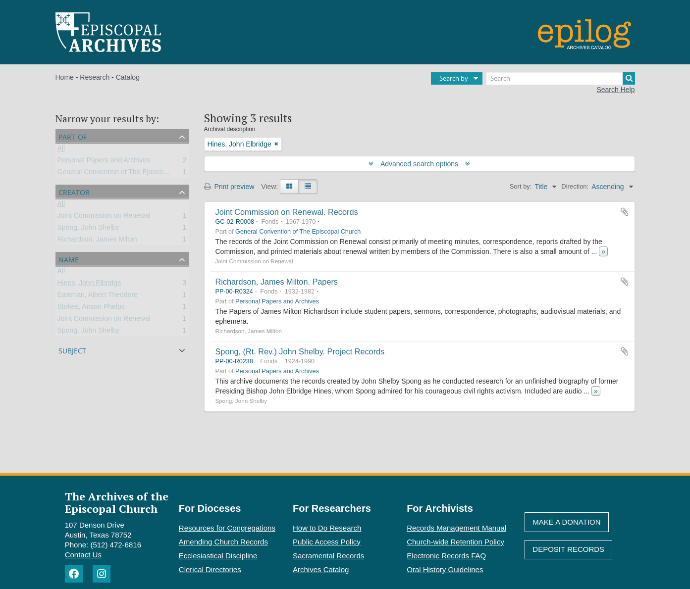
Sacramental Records (328, 555)
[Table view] (308, 186)
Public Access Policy (327, 542)
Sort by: (521, 186)
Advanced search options (419, 164)
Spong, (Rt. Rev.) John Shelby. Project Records (300, 351)
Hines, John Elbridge (89, 285)
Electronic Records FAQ (446, 555)
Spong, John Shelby (88, 229)
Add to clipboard (625, 212)
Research (94, 77)
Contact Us (83, 554)
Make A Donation (566, 522)
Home (64, 77)
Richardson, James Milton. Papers (276, 281)
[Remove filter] (276, 144)
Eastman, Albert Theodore (97, 296)
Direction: (574, 186)
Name (68, 258)
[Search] (560, 78)
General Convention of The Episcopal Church (127, 174)
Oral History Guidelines (445, 569)
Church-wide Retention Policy (455, 542)
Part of (72, 136)
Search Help (615, 90)
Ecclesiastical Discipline (218, 555)
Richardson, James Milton (97, 241)
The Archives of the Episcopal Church (116, 502)
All (61, 150)
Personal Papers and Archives (104, 162)
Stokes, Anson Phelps (91, 308)
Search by (453, 78)
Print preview (229, 187)
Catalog (128, 77)
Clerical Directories (210, 569)
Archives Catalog (321, 569)
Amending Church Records (223, 542)
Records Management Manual (456, 528)
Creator (74, 191)
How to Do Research (327, 528)
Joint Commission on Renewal (104, 217)
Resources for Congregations (227, 528)
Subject (72, 349)
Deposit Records (568, 549)
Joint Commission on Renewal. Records (286, 211)
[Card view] (289, 186)
